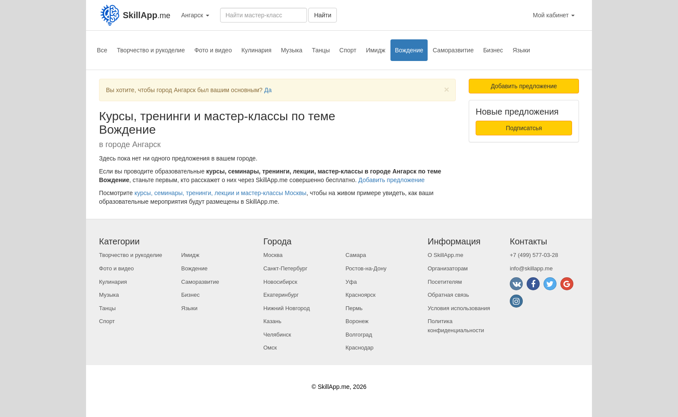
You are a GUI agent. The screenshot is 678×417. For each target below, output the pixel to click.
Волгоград (358, 334)
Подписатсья (524, 128)
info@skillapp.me (531, 268)
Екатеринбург (281, 295)
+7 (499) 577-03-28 (534, 255)
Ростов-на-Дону (366, 268)
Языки (521, 50)
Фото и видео (213, 50)
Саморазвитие (453, 50)
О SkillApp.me (445, 255)
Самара (355, 255)
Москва (272, 255)
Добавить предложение (391, 179)
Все (102, 50)
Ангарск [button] (195, 15)
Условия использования (459, 308)
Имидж (375, 50)
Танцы (321, 50)
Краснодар (359, 347)
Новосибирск (280, 282)
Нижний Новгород (286, 308)
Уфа (351, 282)
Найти (322, 15)
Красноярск (360, 295)
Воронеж (356, 321)
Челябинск (277, 334)
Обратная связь (448, 295)
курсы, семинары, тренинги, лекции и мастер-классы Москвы (220, 192)
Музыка (292, 50)
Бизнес (493, 50)
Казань (272, 321)
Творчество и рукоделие (151, 50)
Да (268, 90)
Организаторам (448, 268)
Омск (270, 347)
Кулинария (256, 50)
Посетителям (445, 282)
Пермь (354, 308)
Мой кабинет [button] (554, 15)
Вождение (409, 50)
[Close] (446, 89)
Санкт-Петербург (285, 268)
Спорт (347, 50)
